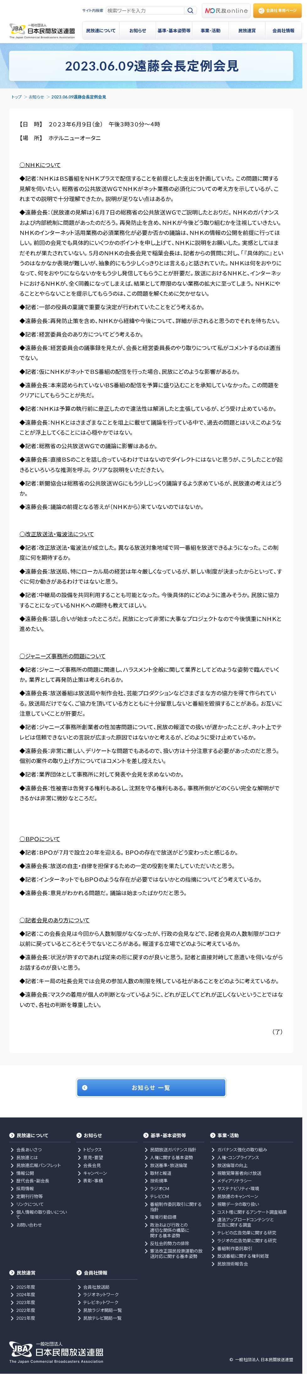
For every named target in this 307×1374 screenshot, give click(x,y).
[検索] (190, 11)
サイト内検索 (92, 10)
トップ (17, 96)
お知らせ (36, 96)
